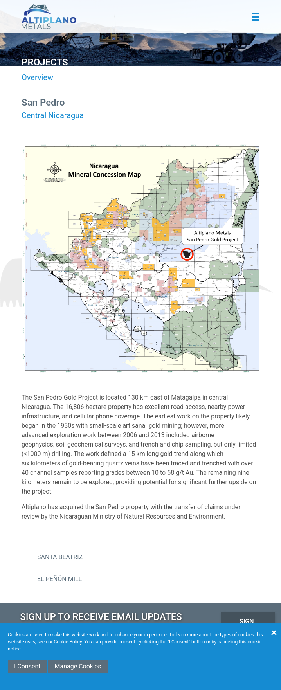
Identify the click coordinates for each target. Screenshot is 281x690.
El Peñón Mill (59, 579)
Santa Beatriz (60, 557)
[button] (255, 17)
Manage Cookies (77, 666)
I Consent (27, 666)
